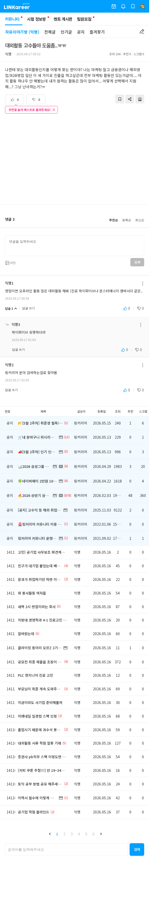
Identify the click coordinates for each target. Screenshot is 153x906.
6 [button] (94, 833)
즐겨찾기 (97, 32)
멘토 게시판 (63, 19)
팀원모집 (84, 19)
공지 (81, 32)
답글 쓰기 (28, 308)
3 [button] (72, 833)
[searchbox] (66, 849)
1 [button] (57, 833)
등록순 (126, 220)
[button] (50, 834)
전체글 (50, 32)
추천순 (113, 220)
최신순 (139, 220)
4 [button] (79, 833)
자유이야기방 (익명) (22, 32)
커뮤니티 (13, 20)
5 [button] (86, 833)
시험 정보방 (36, 19)
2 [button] (64, 833)
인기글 (66, 32)
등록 (137, 262)
